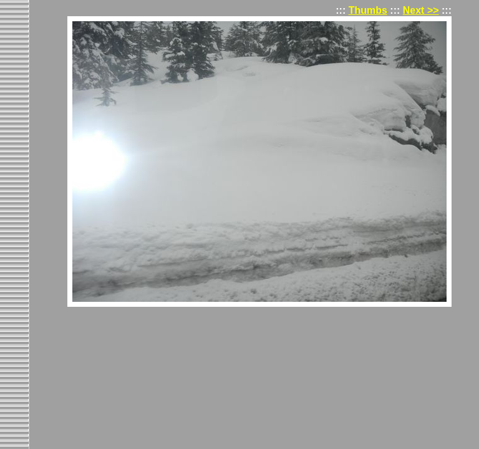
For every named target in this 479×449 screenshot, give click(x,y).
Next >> (421, 10)
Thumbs (368, 10)
